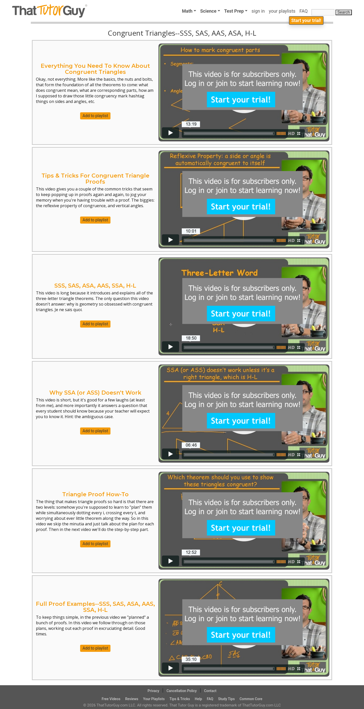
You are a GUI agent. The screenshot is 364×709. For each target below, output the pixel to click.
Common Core (251, 699)
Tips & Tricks (179, 699)
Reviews (131, 699)
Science (208, 11)
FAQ (305, 11)
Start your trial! (305, 22)
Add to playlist (95, 115)
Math (187, 11)
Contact (210, 691)
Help (198, 699)
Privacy (153, 691)
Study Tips (226, 699)
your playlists (282, 11)
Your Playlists (154, 699)
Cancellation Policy (182, 691)
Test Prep (234, 11)
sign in (258, 11)
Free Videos (111, 699)
